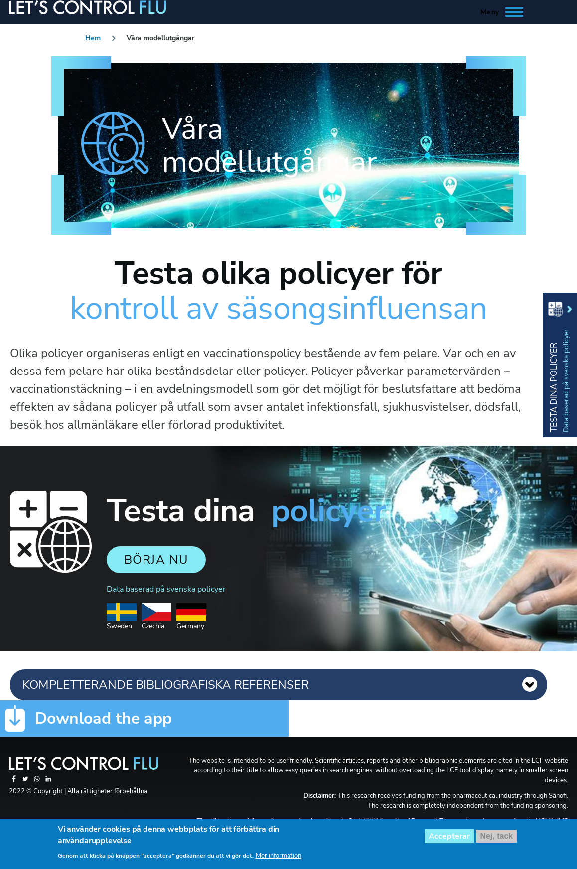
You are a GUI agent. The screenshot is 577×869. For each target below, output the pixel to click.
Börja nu (156, 560)
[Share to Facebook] (14, 781)
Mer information (278, 859)
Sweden (122, 622)
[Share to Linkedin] (48, 781)
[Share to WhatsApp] (37, 781)
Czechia (156, 622)
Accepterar (449, 840)
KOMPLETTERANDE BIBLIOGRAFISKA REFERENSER (165, 685)
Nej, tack (496, 840)
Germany (191, 622)
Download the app (103, 719)
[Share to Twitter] (26, 781)
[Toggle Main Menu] (498, 12)
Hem (93, 38)
